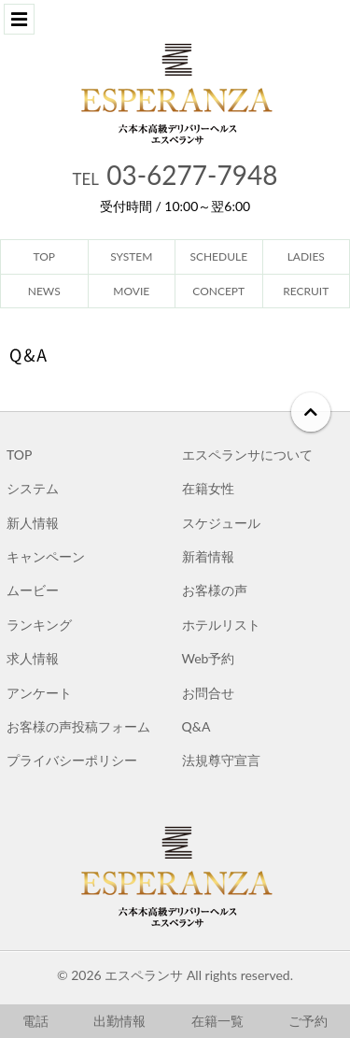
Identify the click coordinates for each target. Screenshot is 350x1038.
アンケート (39, 693)
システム (33, 488)
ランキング (39, 625)
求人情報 (33, 658)
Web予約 (208, 658)
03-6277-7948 (175, 175)
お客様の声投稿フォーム (78, 726)
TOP (19, 454)
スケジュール (221, 523)
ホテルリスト (221, 625)
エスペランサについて (247, 454)
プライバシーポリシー (72, 760)
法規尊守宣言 (221, 760)
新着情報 (208, 556)
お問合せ (208, 693)
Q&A (196, 726)
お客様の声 (214, 590)
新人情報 (33, 523)
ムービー (33, 590)
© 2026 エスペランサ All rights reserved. (175, 975)
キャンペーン (46, 556)
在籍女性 (208, 488)
